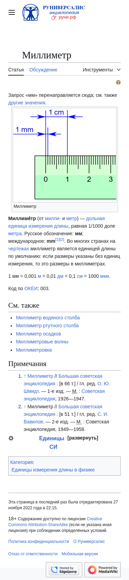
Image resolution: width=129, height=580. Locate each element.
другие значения (26, 102)
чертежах (18, 248)
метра (15, 233)
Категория (21, 462)
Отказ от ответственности (32, 553)
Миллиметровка (34, 350)
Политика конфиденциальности (38, 541)
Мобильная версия (80, 553)
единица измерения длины (38, 226)
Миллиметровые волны (42, 341)
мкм (104, 276)
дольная (95, 218)
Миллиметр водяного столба (48, 317)
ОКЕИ (30, 288)
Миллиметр (40, 376)
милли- (53, 218)
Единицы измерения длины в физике (53, 470)
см (80, 276)
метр (71, 218)
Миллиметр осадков (38, 334)
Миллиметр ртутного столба (47, 325)
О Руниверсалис (89, 541)
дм (60, 276)
